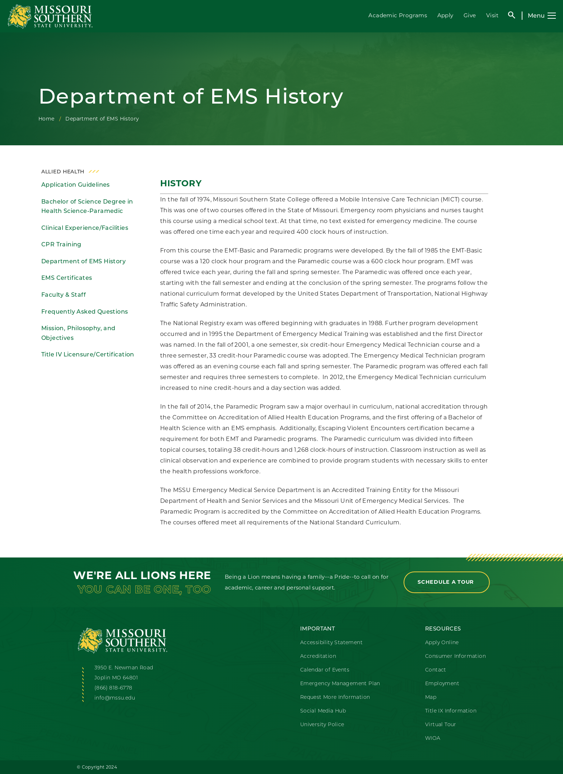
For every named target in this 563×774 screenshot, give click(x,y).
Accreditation (318, 656)
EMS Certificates (66, 277)
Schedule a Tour (447, 582)
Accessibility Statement (331, 643)
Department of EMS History (83, 261)
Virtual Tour (440, 725)
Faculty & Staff (63, 294)
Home (46, 118)
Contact (435, 670)
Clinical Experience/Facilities (84, 227)
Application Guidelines (75, 184)
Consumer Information (455, 656)
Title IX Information (450, 711)
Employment (442, 684)
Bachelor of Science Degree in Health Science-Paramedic (87, 206)
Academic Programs (397, 15)
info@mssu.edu (114, 698)
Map (430, 697)
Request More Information (335, 697)
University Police (322, 725)
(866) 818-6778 (113, 688)
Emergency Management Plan (340, 684)
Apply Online (442, 643)
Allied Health (62, 171)
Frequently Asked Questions (84, 311)
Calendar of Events (324, 670)
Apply (445, 15)
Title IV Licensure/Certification (87, 354)
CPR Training (61, 244)
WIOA (433, 738)
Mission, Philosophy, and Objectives (78, 333)
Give (470, 15)
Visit (492, 15)
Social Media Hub (323, 711)
